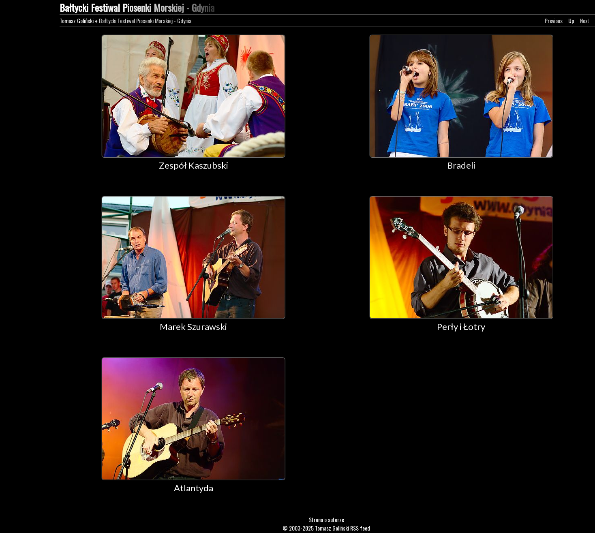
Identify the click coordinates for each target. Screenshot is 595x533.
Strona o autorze (326, 519)
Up (571, 20)
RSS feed (360, 528)
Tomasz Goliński (77, 20)
